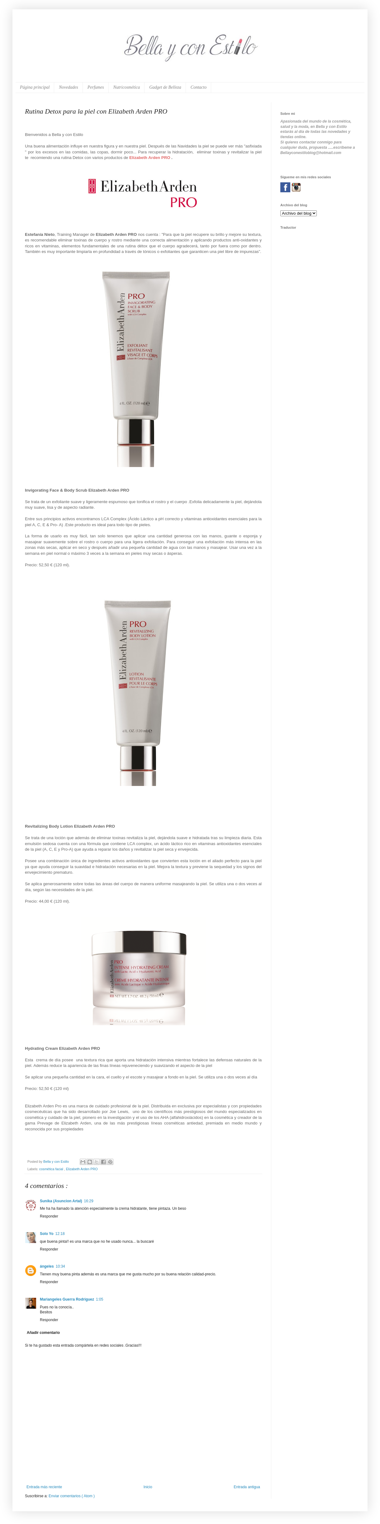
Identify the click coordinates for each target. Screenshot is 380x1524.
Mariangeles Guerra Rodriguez (67, 1299)
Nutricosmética (126, 87)
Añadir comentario (43, 1332)
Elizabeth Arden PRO (82, 1169)
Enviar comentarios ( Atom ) (72, 1496)
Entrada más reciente (44, 1487)
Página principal (35, 87)
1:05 (99, 1299)
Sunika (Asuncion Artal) (61, 1201)
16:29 (88, 1201)
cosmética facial (51, 1169)
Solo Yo (47, 1234)
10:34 (60, 1266)
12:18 (60, 1234)
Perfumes (96, 87)
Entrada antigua (247, 1487)
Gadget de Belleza (165, 87)
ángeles (47, 1266)
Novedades (68, 87)
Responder (49, 1216)
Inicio (148, 1487)
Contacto (199, 87)
